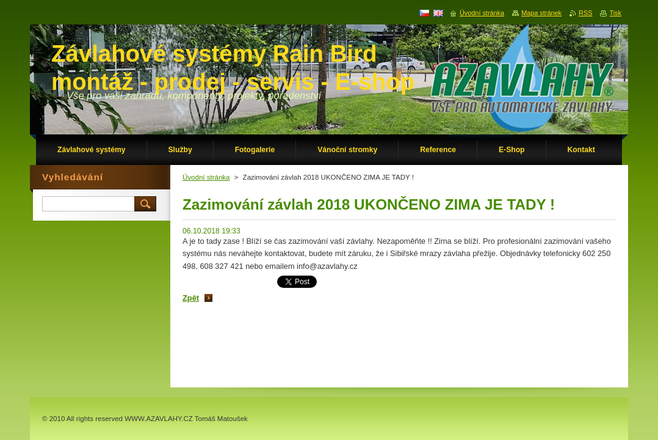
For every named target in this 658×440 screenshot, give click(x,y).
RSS (585, 12)
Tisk (615, 12)
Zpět (191, 297)
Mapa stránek (541, 12)
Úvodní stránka (206, 177)
